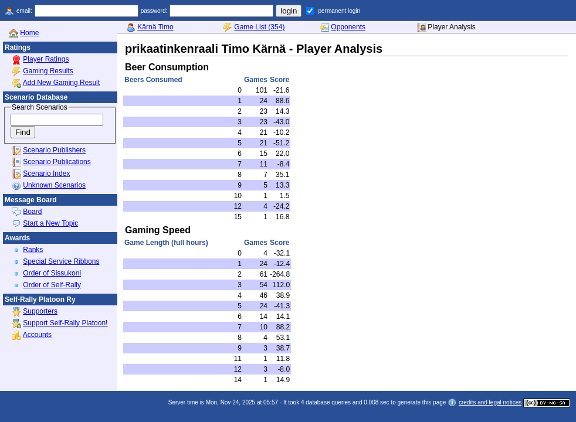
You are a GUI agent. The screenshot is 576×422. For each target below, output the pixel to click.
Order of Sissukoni (52, 273)
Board (32, 211)
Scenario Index (46, 173)
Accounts (37, 335)
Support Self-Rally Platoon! (65, 323)
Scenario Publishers (54, 150)
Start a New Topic (50, 223)
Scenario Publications (56, 162)
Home (29, 33)
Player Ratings (46, 59)
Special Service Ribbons (61, 261)
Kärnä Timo (155, 27)
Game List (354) (259, 27)
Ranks (33, 250)
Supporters (40, 311)
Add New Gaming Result (61, 83)
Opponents (348, 27)
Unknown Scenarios (54, 185)
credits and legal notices (490, 402)
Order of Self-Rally (52, 285)
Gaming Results (48, 71)
